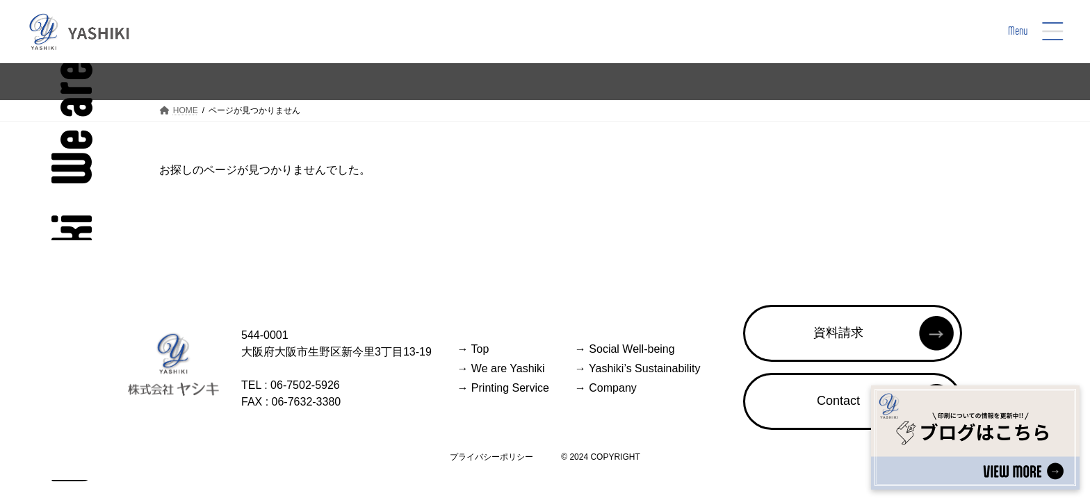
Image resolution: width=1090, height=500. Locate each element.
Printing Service (503, 388)
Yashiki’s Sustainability (638, 368)
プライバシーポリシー (491, 457)
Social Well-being (625, 349)
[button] (852, 333)
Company (606, 388)
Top (473, 349)
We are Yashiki (500, 368)
